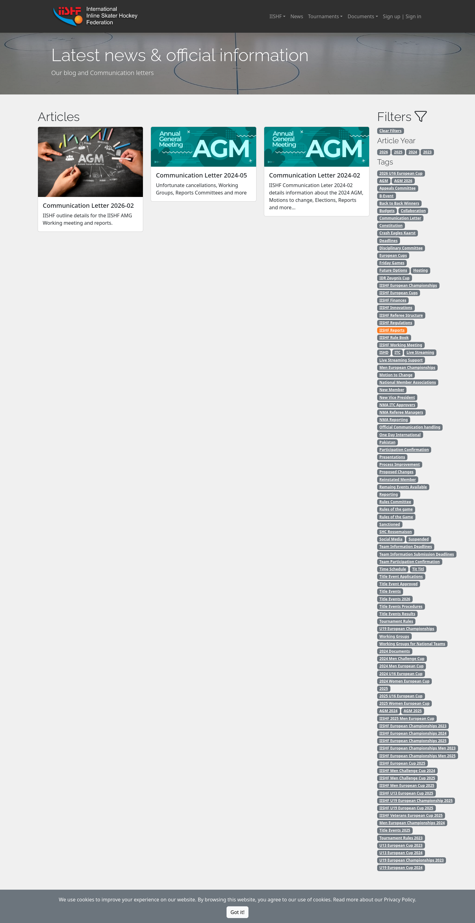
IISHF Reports (392, 330)
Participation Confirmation (404, 449)
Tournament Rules (396, 621)
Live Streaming (420, 352)
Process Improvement (399, 464)
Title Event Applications (401, 576)
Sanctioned (389, 524)
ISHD (383, 352)
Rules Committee (395, 501)
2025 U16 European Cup (401, 696)
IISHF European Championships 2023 (412, 726)
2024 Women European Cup (404, 681)
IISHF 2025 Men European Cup (406, 718)
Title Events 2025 (394, 830)
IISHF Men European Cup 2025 (406, 785)
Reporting (388, 494)
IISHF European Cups (398, 292)
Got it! (237, 912)
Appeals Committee (397, 188)
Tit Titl (418, 569)
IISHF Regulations (395, 322)
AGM (383, 180)
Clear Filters (390, 130)
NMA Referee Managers (401, 412)
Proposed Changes (396, 471)
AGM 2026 (403, 180)
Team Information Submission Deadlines (416, 554)
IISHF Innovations (395, 307)
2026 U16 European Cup (401, 173)
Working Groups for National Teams (412, 643)
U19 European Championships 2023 (411, 860)
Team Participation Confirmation (409, 561)
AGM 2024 (388, 710)
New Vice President (397, 397)
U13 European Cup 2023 (401, 845)
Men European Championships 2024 (412, 822)
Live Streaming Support (401, 360)
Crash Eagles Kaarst (397, 233)
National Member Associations (407, 382)
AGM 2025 (413, 710)
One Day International (400, 434)
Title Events (390, 591)
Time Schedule (392, 569)
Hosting (420, 270)
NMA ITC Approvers (397, 404)
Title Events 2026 (394, 599)
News (296, 16)
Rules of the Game (396, 517)
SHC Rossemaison (395, 531)
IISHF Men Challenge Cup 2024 (407, 770)
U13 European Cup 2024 (401, 852)
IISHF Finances (392, 300)
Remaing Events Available (403, 487)
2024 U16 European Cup (401, 673)
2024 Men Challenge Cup (401, 658)
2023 (427, 152)
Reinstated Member (397, 479)
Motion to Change (395, 375)
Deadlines (388, 240)
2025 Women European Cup (404, 703)
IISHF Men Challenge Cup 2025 (407, 778)
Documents (361, 16)
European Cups (393, 255)
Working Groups (394, 636)
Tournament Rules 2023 (401, 838)
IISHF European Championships (408, 285)
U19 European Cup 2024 (401, 867)
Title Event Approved (398, 584)
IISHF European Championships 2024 (412, 733)
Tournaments (323, 16)
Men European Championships (407, 367)
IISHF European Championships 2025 (412, 740)
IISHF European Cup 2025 (402, 763)
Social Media (390, 539)
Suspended (419, 539)
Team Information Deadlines (405, 546)
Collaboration (413, 210)
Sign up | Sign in (402, 16)
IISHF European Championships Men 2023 (417, 748)
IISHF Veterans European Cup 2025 (411, 815)
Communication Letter (400, 218)
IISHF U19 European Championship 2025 (415, 800)
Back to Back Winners (399, 203)
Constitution (390, 225)
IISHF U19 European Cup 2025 (406, 808)
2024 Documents (394, 651)
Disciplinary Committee (401, 248)
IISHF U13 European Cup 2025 (406, 793)
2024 (413, 152)
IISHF (275, 16)
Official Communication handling (409, 427)
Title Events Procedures (401, 606)
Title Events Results (397, 613)
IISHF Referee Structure (401, 315)
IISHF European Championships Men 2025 (417, 755)
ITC (397, 352)
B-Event (386, 195)
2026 (383, 152)
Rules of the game (396, 509)
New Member (391, 389)
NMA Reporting (393, 419)
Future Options (393, 270)
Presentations (392, 457)
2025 (398, 152)
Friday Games (391, 262)
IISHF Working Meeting (400, 345)
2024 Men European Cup (401, 666)
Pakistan (387, 442)
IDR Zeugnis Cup (394, 278)
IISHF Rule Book (394, 337)
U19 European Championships (406, 628)
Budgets (386, 210)
